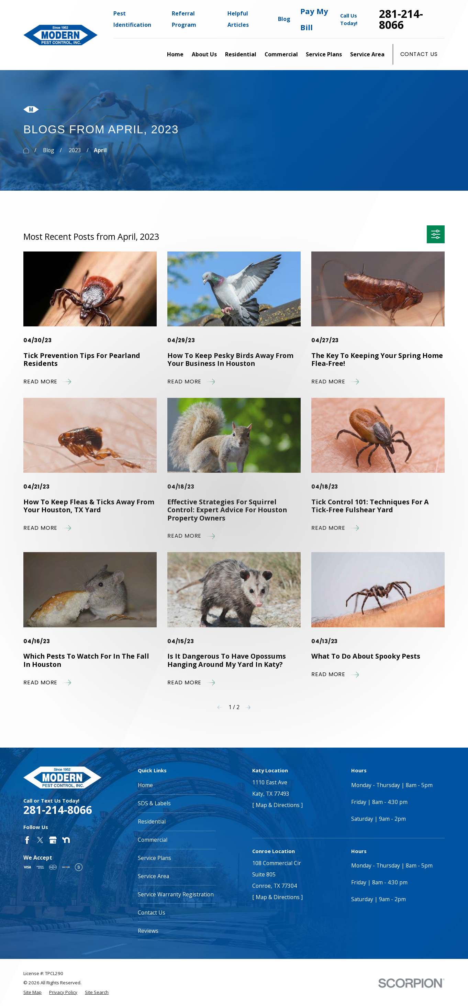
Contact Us (419, 54)
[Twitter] (40, 840)
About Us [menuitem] (204, 54)
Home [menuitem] (175, 54)
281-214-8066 (401, 19)
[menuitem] (32, 992)
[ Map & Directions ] (277, 805)
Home (145, 785)
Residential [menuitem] (240, 54)
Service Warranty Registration (176, 894)
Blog (284, 19)
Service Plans (154, 858)
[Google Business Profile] (53, 840)
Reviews (148, 931)
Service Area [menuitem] (367, 54)
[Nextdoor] (66, 840)
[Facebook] (27, 840)
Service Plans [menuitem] (324, 54)
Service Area (153, 876)
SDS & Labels (154, 803)
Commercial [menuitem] (281, 54)
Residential (152, 821)
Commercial (152, 839)
